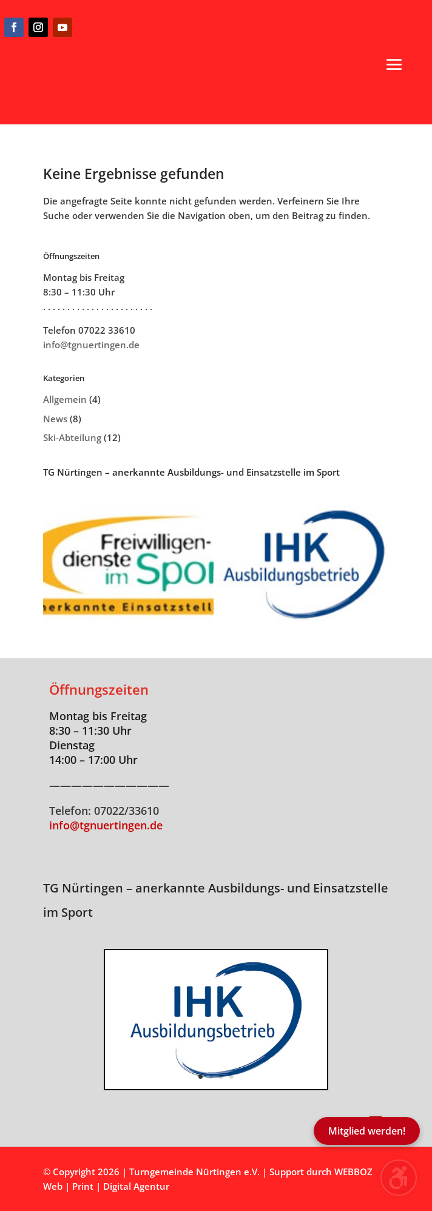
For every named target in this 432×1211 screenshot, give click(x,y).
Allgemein (65, 399)
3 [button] (221, 1076)
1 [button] (200, 1076)
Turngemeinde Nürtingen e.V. (195, 1171)
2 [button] (211, 1076)
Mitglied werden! (366, 1131)
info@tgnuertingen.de (91, 345)
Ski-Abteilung (72, 437)
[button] (394, 64)
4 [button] (231, 1076)
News (55, 419)
